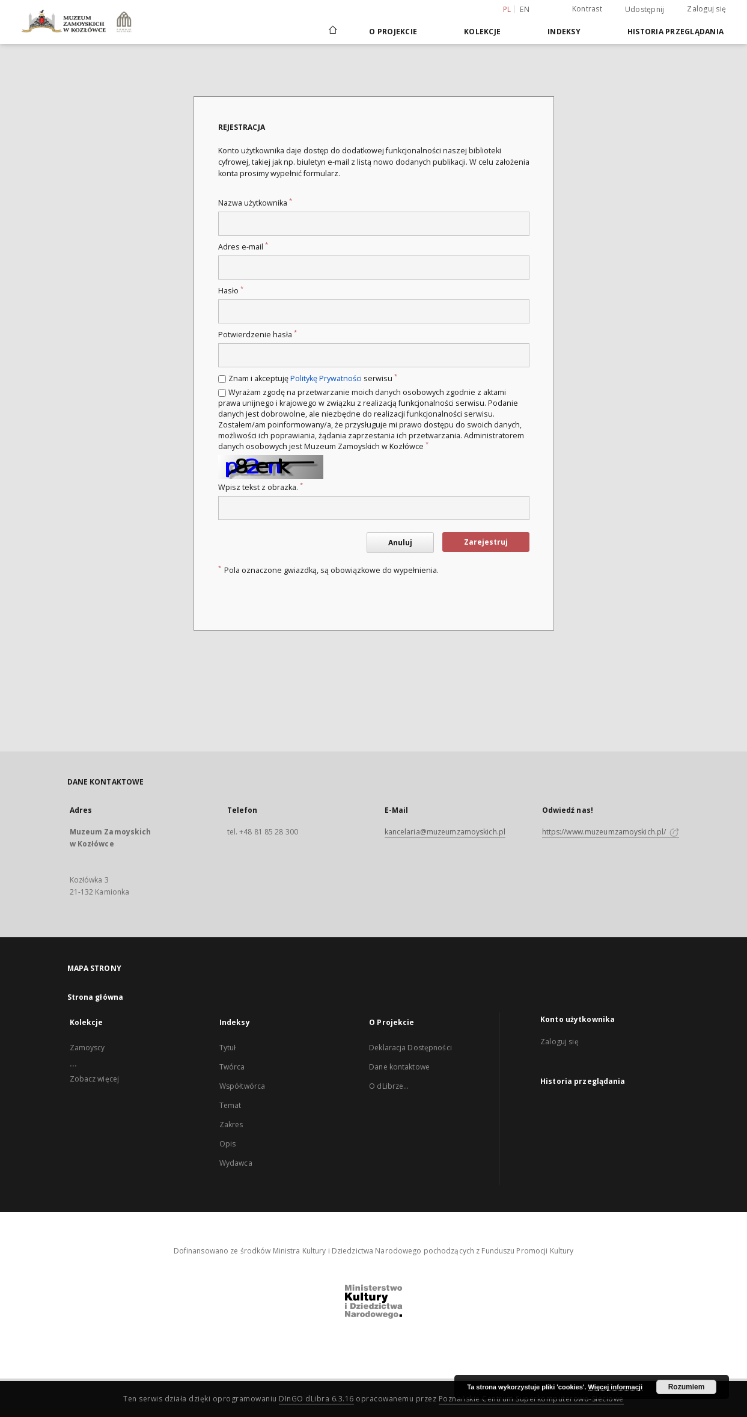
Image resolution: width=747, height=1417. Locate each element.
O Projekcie (393, 31)
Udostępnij (645, 9)
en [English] (524, 9)
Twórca (232, 1067)
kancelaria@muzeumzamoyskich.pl (445, 832)
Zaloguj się (706, 9)
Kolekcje (482, 31)
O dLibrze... (389, 1086)
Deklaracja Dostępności (410, 1047)
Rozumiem (686, 1387)
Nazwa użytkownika (255, 203)
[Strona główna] (332, 31)
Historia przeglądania (675, 31)
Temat (230, 1105)
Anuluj (400, 542)
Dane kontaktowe (399, 1067)
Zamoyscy (87, 1047)
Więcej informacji (615, 1387)
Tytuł (227, 1047)
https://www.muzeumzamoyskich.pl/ (611, 832)
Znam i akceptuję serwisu (312, 378)
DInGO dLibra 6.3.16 (316, 1399)
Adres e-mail (243, 247)
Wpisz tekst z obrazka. (260, 487)
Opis (227, 1144)
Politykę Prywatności (326, 378)
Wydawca (235, 1163)
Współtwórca (242, 1086)
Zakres (231, 1124)
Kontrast (587, 9)
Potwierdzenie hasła (257, 334)
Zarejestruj (486, 542)
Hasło (230, 291)
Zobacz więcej (95, 1079)
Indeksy (564, 31)
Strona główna (95, 997)
